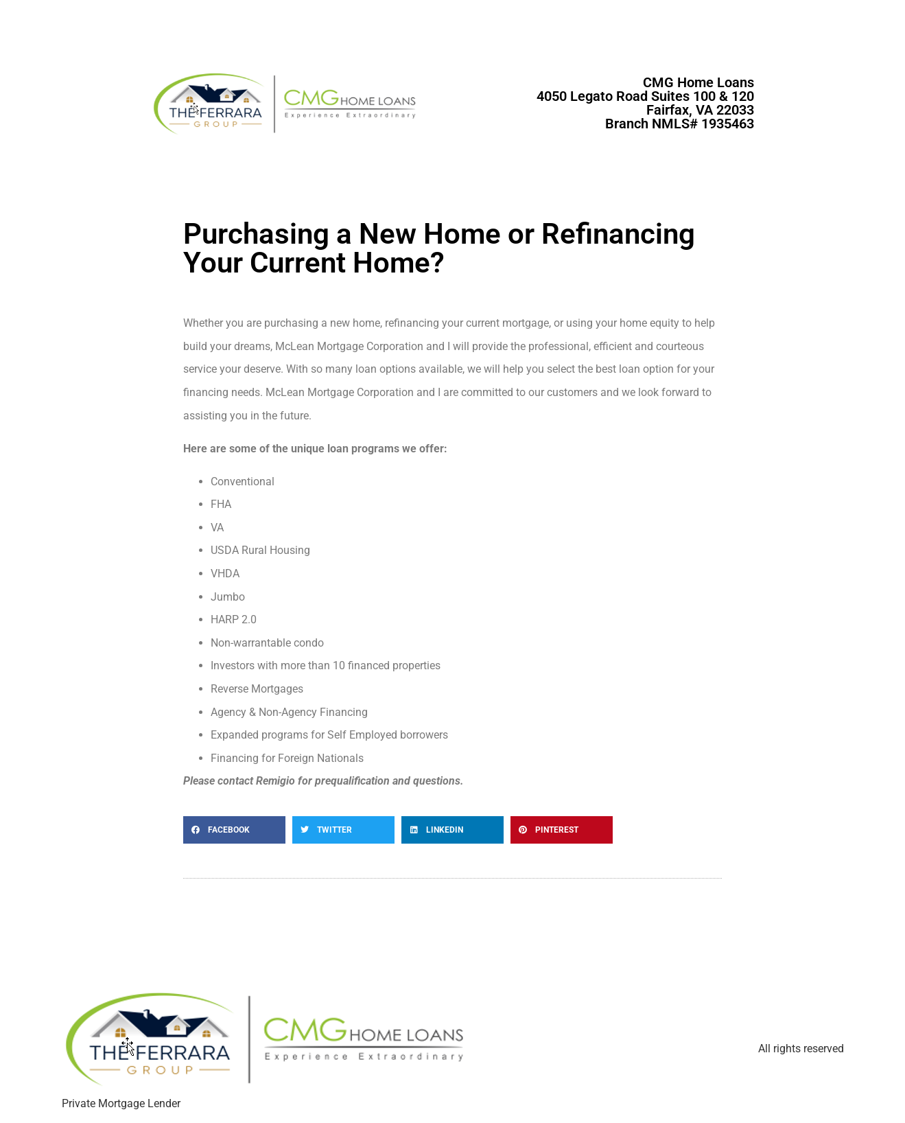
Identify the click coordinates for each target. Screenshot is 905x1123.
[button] (234, 830)
